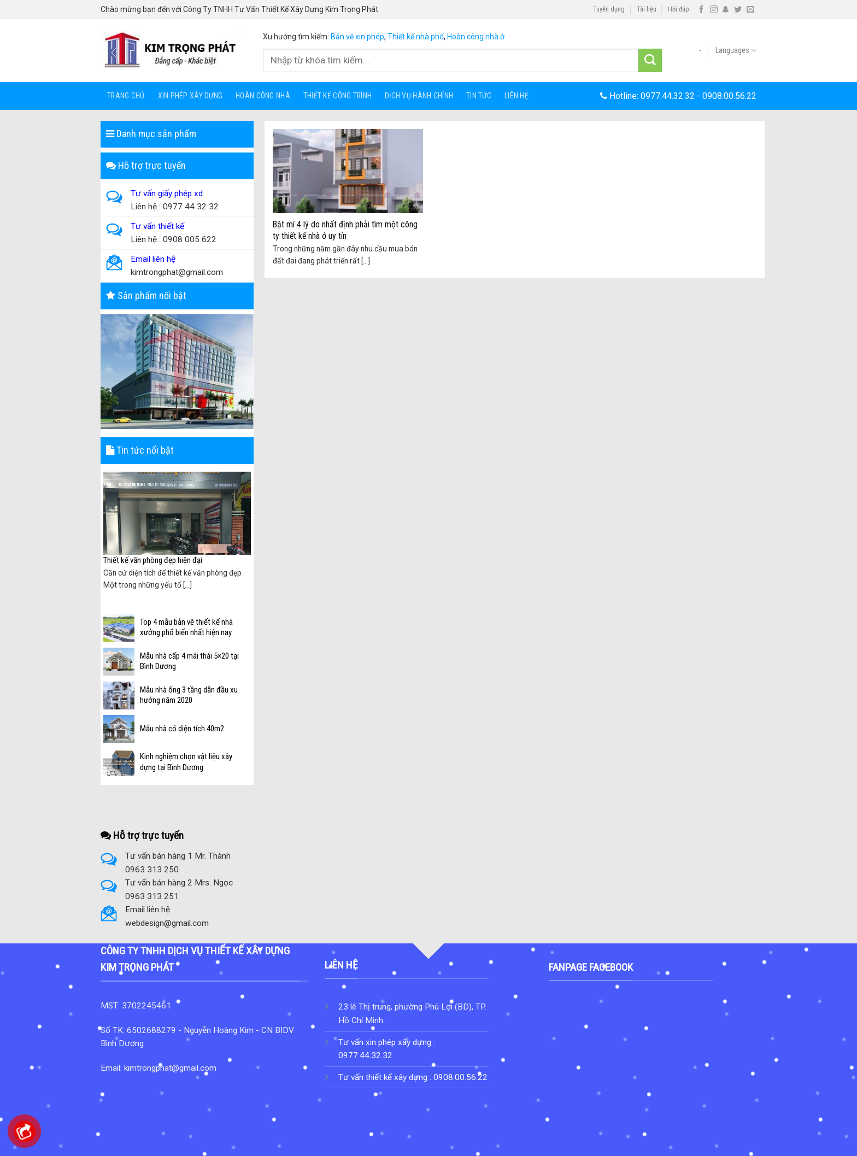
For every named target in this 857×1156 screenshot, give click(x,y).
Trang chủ (126, 95)
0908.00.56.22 (729, 96)
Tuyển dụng (609, 9)
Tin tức (478, 95)
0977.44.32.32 (668, 96)
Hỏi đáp (678, 9)
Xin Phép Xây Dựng (190, 95)
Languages (735, 50)
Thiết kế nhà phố (416, 36)
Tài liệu (646, 9)
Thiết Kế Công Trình (337, 95)
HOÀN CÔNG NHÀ (263, 95)
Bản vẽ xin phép (357, 36)
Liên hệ (516, 95)
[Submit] (650, 60)
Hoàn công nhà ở (475, 36)
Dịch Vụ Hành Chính (419, 95)
